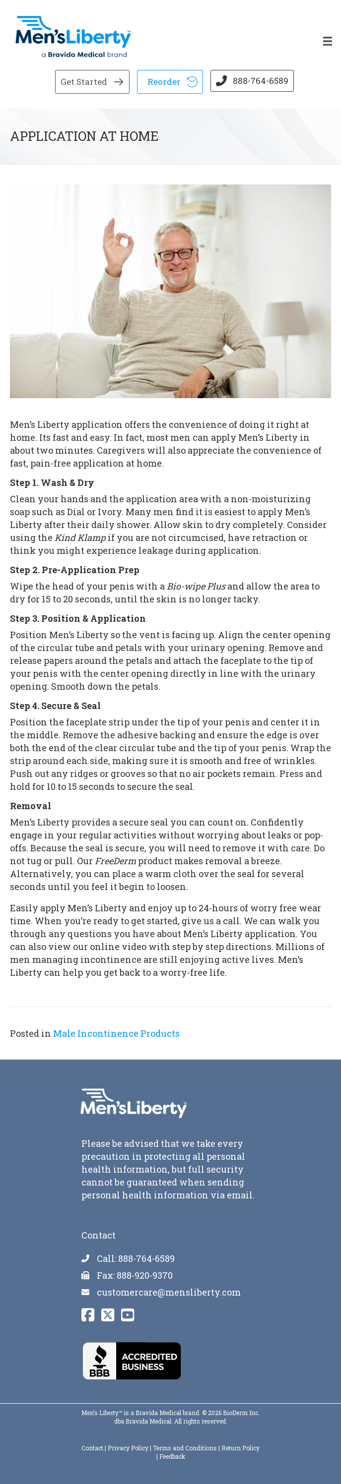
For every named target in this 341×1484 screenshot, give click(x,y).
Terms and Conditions (185, 1448)
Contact (92, 1448)
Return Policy (240, 1448)
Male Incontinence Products (116, 1033)
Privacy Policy (128, 1448)
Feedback (172, 1456)
